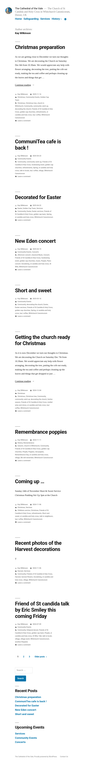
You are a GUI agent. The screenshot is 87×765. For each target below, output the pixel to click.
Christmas (21, 97)
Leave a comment (24, 121)
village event (25, 639)
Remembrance (28, 443)
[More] (65, 19)
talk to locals (24, 171)
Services (45, 18)
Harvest (20, 571)
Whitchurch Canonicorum (43, 217)
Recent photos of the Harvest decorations (38, 546)
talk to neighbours (46, 516)
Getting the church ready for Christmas (42, 340)
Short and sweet (33, 290)
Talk (40, 636)
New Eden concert (35, 241)
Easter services (37, 211)
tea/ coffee (37, 115)
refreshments (41, 112)
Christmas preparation (40, 47)
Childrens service (24, 510)
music (38, 261)
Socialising (25, 264)
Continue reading (24, 84)
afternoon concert (24, 255)
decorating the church (23, 109)
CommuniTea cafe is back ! (31, 701)
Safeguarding (31, 18)
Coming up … (29, 481)
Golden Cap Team (29, 208)
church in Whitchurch (32, 446)
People (43, 261)
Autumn (20, 446)
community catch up (40, 106)
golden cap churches (27, 112)
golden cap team (40, 214)
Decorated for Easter (38, 197)
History (56, 18)
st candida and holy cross (24, 217)
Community (28, 106)
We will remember (27, 458)
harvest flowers (27, 577)
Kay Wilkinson (23, 94)
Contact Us (64, 757)
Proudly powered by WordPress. (46, 757)
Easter (20, 208)
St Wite (35, 636)
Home (18, 18)
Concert (46, 255)
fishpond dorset (32, 630)
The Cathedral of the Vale (29, 8)
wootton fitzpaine (21, 642)
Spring (35, 168)
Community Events (33, 97)
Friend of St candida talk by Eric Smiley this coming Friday (42, 610)
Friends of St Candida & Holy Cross (28, 258)
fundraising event (38, 165)
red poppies (39, 452)
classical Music (37, 255)
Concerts (35, 252)
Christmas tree (31, 103)
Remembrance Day (22, 455)
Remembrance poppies (41, 432)
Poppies (31, 452)
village (41, 171)
